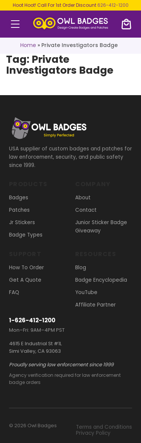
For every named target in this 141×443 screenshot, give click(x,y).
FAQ (14, 292)
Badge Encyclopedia (101, 280)
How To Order (26, 267)
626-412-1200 (113, 5)
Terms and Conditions (104, 427)
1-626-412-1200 (32, 320)
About (83, 197)
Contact (86, 210)
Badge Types (25, 234)
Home (28, 45)
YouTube (86, 292)
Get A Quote (25, 280)
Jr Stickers (22, 222)
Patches (19, 210)
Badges (18, 197)
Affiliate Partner (95, 304)
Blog (80, 267)
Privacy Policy (93, 433)
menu (15, 24)
